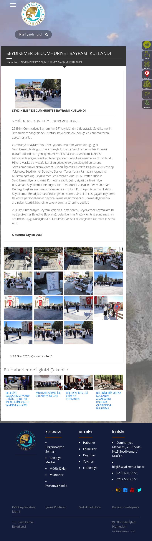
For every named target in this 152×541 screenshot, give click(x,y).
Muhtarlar (57, 475)
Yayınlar (88, 461)
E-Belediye (90, 468)
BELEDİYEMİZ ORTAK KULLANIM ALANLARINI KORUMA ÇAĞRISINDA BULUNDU (108, 400)
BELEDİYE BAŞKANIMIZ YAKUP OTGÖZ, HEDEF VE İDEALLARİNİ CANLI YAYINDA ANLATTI (17, 399)
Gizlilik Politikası (90, 507)
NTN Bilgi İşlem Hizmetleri (124, 526)
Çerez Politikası (55, 507)
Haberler (89, 443)
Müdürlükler (58, 468)
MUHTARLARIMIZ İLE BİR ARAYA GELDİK (48, 394)
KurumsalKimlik (56, 485)
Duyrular (89, 455)
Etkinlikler (90, 449)
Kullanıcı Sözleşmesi (126, 507)
